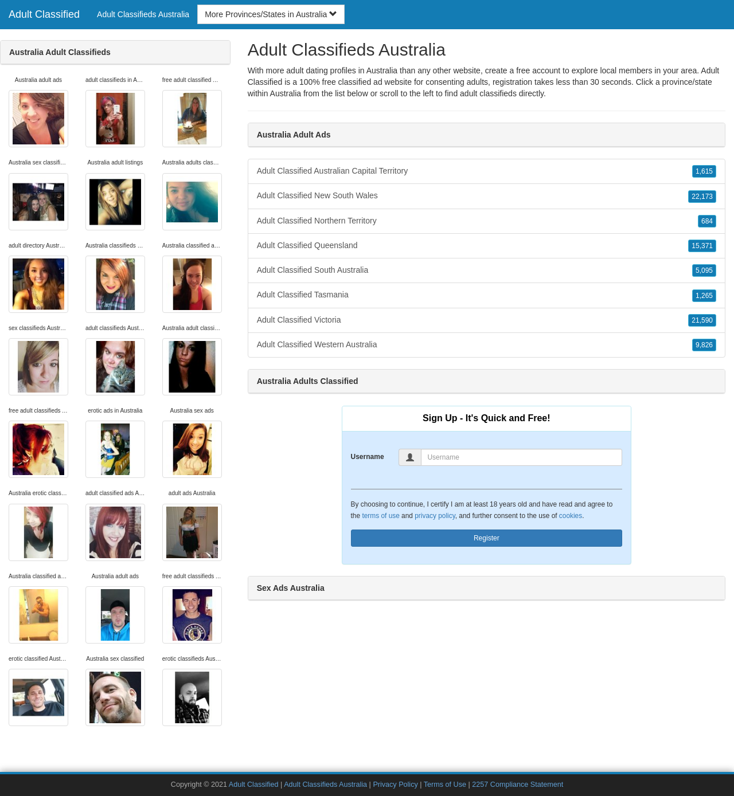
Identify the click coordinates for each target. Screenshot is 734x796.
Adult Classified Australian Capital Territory (486, 171)
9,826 (704, 345)
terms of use (380, 516)
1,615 (704, 171)
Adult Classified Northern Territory (486, 221)
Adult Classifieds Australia (143, 14)
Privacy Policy (395, 785)
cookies (570, 516)
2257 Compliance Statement (517, 785)
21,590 (702, 320)
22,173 (702, 197)
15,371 (702, 246)
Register (486, 538)
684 (707, 221)
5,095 (704, 270)
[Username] (521, 457)
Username (367, 457)
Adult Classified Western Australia (486, 345)
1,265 (704, 296)
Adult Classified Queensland (486, 246)
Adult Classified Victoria (486, 320)
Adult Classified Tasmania (486, 295)
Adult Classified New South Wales (486, 196)
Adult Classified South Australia (486, 270)
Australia (285, 93)
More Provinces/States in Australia (271, 14)
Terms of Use (445, 785)
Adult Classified (44, 14)
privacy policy (435, 516)
